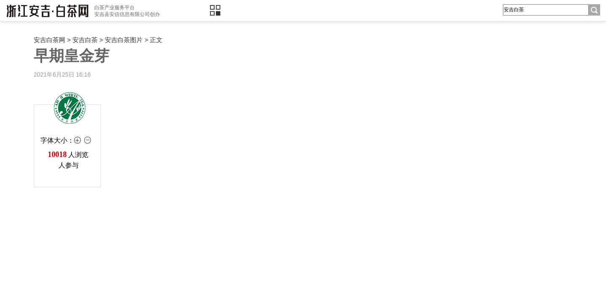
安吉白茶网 (49, 39)
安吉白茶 (85, 39)
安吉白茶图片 (124, 39)
